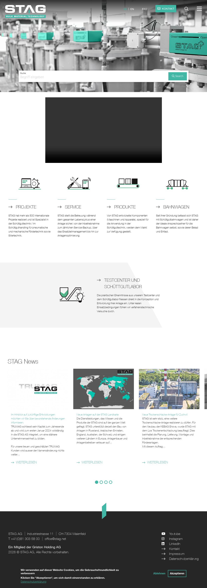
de (125, 8)
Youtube (174, 534)
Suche (23, 73)
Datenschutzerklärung (184, 559)
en (132, 8)
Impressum (177, 554)
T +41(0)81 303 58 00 (24, 539)
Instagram (176, 539)
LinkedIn (174, 544)
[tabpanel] (38, 418)
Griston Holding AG (46, 547)
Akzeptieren (177, 573)
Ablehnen (159, 573)
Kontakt (174, 549)
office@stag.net (55, 539)
